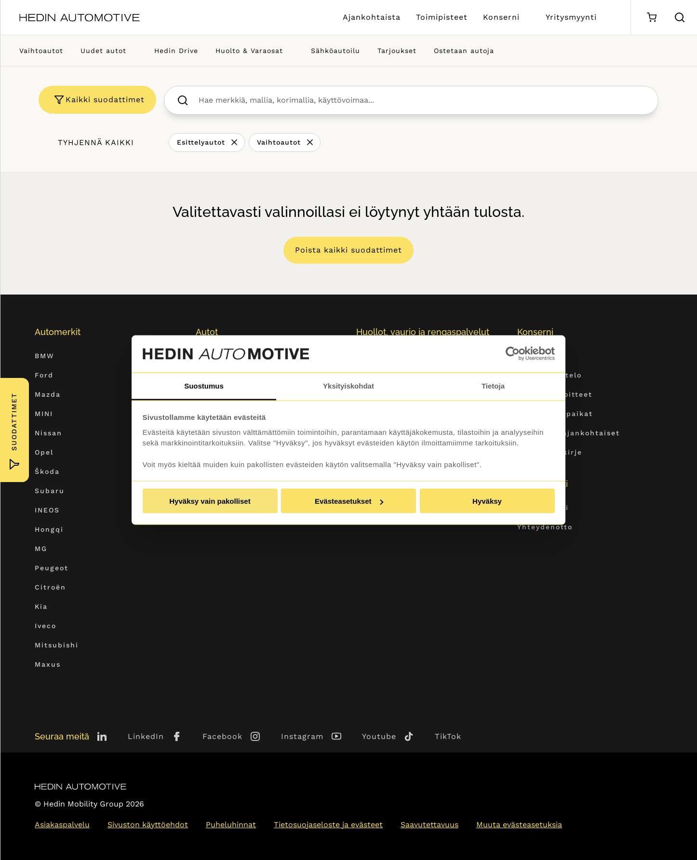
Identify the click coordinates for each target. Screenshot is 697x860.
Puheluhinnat (231, 824)
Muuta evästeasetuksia (519, 824)
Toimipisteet (442, 17)
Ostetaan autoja (464, 50)
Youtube (379, 736)
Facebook (222, 736)
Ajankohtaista (372, 17)
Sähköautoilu (335, 50)
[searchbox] (421, 100)
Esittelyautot (201, 142)
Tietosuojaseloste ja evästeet (328, 824)
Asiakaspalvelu (62, 824)
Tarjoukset (396, 50)
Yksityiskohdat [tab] (348, 385)
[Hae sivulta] (679, 17)
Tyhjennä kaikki (96, 142)
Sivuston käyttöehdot (147, 824)
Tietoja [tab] (493, 385)
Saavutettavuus (429, 824)
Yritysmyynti (571, 17)
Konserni (501, 17)
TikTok (448, 736)
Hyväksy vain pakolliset (209, 501)
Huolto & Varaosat (249, 50)
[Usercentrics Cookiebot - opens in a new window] (512, 354)
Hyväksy (487, 501)
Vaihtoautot (41, 50)
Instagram (302, 736)
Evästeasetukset (349, 501)
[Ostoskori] (651, 17)
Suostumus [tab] (204, 385)
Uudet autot (103, 50)
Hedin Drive (176, 50)
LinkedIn (146, 736)
